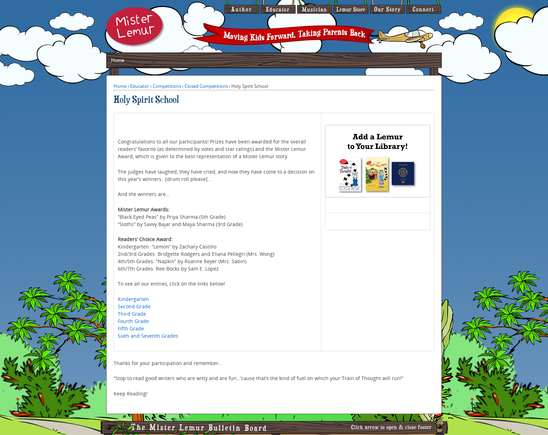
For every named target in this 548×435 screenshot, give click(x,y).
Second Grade (134, 306)
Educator (139, 86)
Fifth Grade (131, 328)
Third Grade (132, 313)
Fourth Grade (133, 321)
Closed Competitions (206, 86)
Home (117, 60)
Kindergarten (133, 299)
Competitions (167, 86)
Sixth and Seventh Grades (148, 335)
